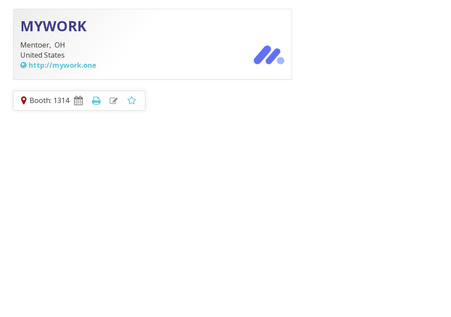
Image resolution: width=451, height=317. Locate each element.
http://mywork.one (62, 65)
